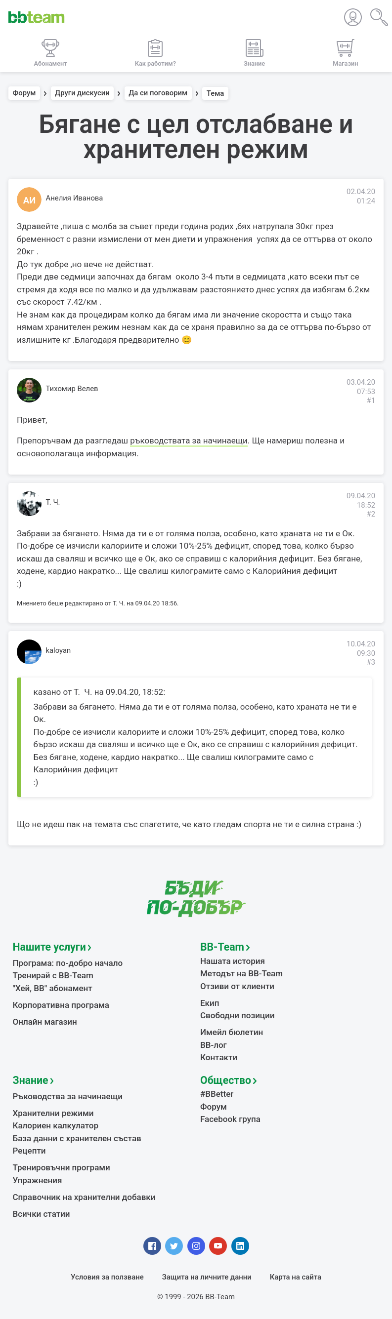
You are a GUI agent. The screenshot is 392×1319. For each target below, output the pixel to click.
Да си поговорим (158, 93)
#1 (370, 400)
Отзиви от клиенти (237, 986)
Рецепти (29, 1151)
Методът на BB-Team (241, 973)
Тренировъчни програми (61, 1167)
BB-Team (222, 947)
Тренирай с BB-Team (53, 975)
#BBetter (216, 1094)
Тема (215, 93)
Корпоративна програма (61, 1005)
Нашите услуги (49, 947)
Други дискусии (82, 93)
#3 (370, 662)
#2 (370, 514)
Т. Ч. (53, 502)
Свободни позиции (237, 1015)
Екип (209, 1003)
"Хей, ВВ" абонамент (52, 988)
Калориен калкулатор (56, 1125)
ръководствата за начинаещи (188, 440)
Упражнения (37, 1180)
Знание (30, 1080)
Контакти (218, 1057)
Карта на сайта (295, 1277)
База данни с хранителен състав (77, 1138)
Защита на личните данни (207, 1277)
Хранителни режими (53, 1113)
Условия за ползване (107, 1277)
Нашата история (232, 961)
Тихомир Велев (72, 388)
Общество (225, 1080)
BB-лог (213, 1045)
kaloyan (58, 650)
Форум (24, 93)
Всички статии (41, 1214)
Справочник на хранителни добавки (84, 1197)
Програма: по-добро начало (68, 963)
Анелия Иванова (74, 198)
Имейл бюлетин (231, 1032)
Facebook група (230, 1119)
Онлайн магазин (45, 1022)
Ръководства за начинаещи (68, 1096)
